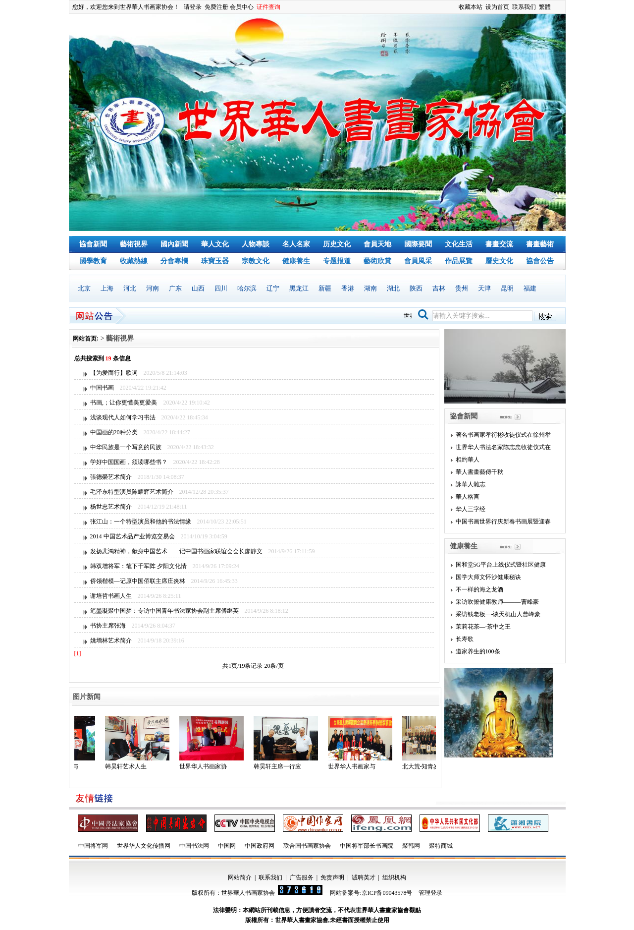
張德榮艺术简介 (111, 476)
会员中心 (242, 6)
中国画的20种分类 (114, 432)
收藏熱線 (134, 261)
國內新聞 (174, 244)
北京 (84, 288)
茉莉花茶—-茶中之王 (483, 626)
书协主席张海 (108, 625)
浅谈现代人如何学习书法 (123, 417)
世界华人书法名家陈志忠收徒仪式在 (503, 447)
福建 (530, 288)
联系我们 (524, 6)
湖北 (393, 288)
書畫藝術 (540, 244)
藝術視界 (134, 244)
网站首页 (85, 338)
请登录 (193, 6)
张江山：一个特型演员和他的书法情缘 (140, 521)
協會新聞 (93, 244)
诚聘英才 (363, 877)
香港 (347, 288)
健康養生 (296, 261)
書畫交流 (499, 244)
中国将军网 (93, 845)
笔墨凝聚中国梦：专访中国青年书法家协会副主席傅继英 (164, 610)
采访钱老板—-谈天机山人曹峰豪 (498, 614)
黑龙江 (299, 288)
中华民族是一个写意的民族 (125, 447)
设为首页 (497, 6)
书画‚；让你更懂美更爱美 (124, 402)
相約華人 (467, 459)
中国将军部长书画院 (366, 845)
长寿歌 (465, 639)
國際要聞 (418, 244)
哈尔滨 (247, 288)
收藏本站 (470, 6)
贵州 (461, 288)
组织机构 (394, 877)
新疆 (324, 288)
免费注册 (216, 6)
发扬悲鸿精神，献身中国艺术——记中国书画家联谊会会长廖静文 (176, 551)
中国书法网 (194, 845)
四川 (220, 288)
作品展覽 (459, 261)
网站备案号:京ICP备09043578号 (371, 892)
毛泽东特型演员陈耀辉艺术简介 (131, 491)
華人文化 (215, 244)
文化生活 (459, 244)
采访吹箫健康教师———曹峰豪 (497, 601)
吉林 (438, 288)
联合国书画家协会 (307, 845)
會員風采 (418, 261)
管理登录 (430, 892)
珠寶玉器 (215, 261)
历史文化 (337, 244)
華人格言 (467, 496)
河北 (129, 288)
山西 (198, 288)
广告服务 (302, 877)
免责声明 (332, 877)
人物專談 (255, 244)
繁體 (545, 6)
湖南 (370, 288)
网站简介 (240, 877)
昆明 (507, 288)
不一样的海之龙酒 (479, 589)
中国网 (227, 845)
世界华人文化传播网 (143, 845)
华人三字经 (470, 509)
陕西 (416, 288)
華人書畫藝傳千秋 (479, 471)
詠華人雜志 (470, 484)
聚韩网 (411, 845)
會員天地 (377, 244)
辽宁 (272, 288)
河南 (152, 288)
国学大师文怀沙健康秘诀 (488, 577)
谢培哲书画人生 (111, 595)
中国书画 (102, 387)
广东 (175, 288)
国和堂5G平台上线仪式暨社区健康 (501, 564)
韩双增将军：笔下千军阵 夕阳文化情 (138, 566)
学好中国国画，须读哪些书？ (128, 462)
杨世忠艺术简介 (111, 506)
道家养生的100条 (478, 651)
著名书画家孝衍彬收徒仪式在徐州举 (503, 434)
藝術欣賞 (377, 261)
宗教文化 (255, 261)
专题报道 (337, 261)
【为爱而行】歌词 (114, 372)
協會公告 (540, 261)
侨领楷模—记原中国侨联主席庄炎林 (137, 581)
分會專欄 (174, 261)
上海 (107, 288)
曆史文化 (499, 261)
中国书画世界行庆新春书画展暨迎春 (503, 521)
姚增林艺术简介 (111, 640)
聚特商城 (441, 845)
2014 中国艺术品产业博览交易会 (132, 536)
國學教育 (93, 261)
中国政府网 (259, 845)
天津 (484, 288)
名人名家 (296, 244)
